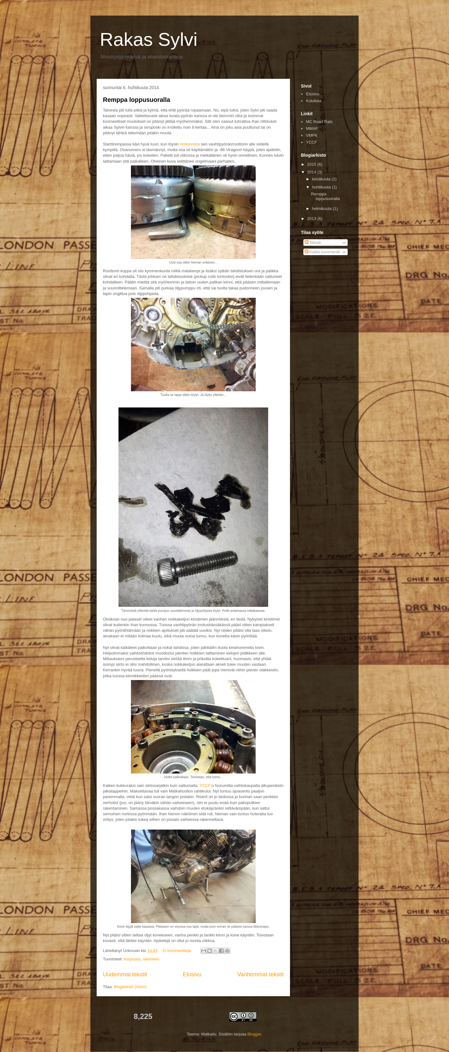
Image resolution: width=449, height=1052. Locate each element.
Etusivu (192, 974)
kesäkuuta (322, 179)
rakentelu (150, 959)
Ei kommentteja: (178, 950)
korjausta (132, 959)
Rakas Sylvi (148, 39)
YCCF (205, 785)
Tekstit (313, 242)
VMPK (311, 135)
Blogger (254, 1034)
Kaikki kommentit (322, 252)
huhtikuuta (322, 187)
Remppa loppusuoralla (136, 99)
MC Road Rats (319, 121)
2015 (312, 164)
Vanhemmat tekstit (260, 974)
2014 (312, 172)
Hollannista (190, 144)
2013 (312, 218)
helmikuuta (322, 208)
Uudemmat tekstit (125, 974)
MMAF (312, 128)
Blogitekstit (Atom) (130, 986)
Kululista (313, 100)
